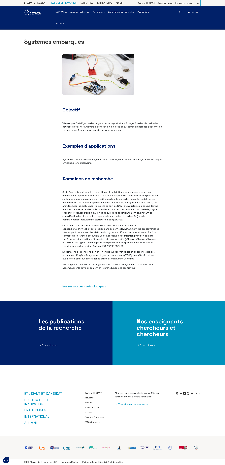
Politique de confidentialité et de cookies (102, 462)
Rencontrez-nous (183, 3)
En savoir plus (49, 345)
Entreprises (87, 3)
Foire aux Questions (94, 417)
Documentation (165, 3)
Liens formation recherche (121, 12)
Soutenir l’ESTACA (146, 3)
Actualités (90, 397)
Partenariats (99, 12)
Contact (89, 412)
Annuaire (60, 23)
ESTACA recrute (92, 422)
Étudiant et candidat (35, 3)
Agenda (88, 402)
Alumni (119, 3)
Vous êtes (194, 12)
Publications (143, 12)
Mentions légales (70, 462)
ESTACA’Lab (61, 12)
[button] (6, 460)
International (104, 3)
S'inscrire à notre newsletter (133, 404)
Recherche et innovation (63, 3)
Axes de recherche (79, 12)
